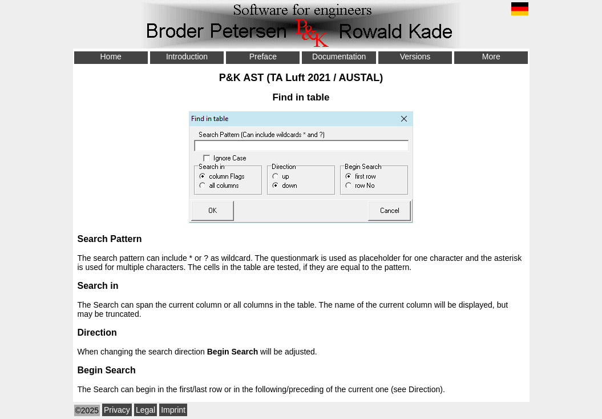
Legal (145, 409)
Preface (263, 56)
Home (110, 56)
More (491, 56)
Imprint (173, 409)
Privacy (117, 409)
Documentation (339, 56)
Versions (415, 56)
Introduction (187, 56)
